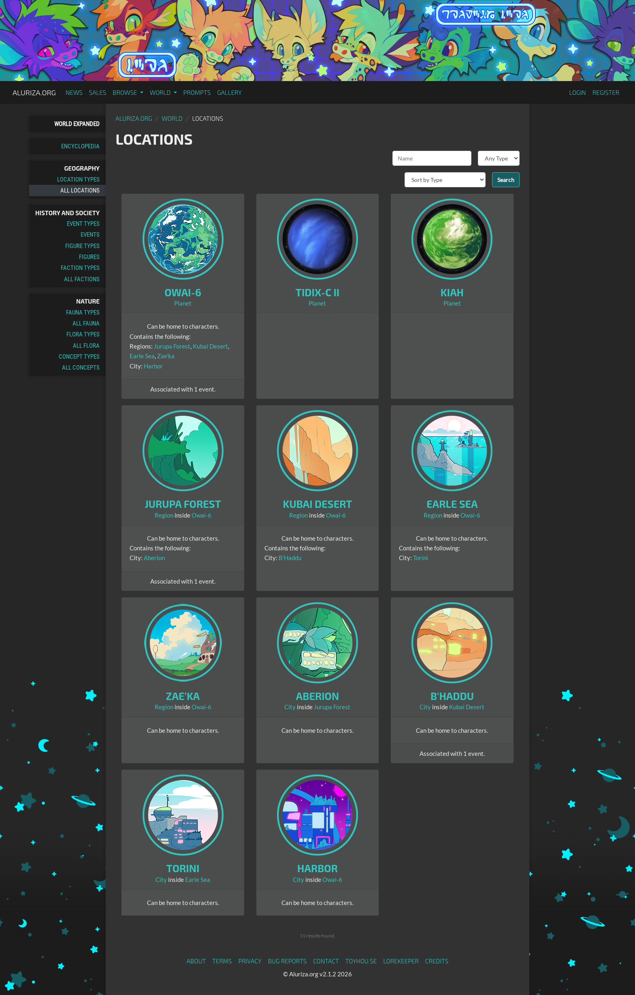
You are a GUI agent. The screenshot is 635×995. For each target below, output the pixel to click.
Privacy (250, 961)
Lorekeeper (401, 961)
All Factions (82, 279)
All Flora (86, 345)
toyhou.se (361, 961)
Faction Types (80, 268)
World (172, 118)
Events (90, 234)
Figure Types (82, 246)
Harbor (153, 366)
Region (164, 515)
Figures (89, 257)
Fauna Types (83, 312)
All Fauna (86, 323)
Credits (437, 961)
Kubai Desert (210, 346)
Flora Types (83, 334)
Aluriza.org (34, 92)
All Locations (80, 190)
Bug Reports (287, 961)
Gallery (229, 92)
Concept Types (79, 356)
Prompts (197, 92)
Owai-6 (182, 292)
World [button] (161, 92)
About (196, 961)
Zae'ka (166, 355)
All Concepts (81, 367)
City (290, 706)
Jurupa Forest (172, 346)
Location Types (78, 179)
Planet (183, 303)
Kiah (452, 292)
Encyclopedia (80, 146)
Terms (222, 961)
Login (577, 92)
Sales (98, 92)
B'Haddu (290, 557)
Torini (420, 557)
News (74, 92)
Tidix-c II (317, 292)
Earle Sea (142, 355)
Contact (326, 961)
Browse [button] (125, 92)
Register (605, 92)
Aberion (154, 557)
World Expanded (77, 124)
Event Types (83, 223)
